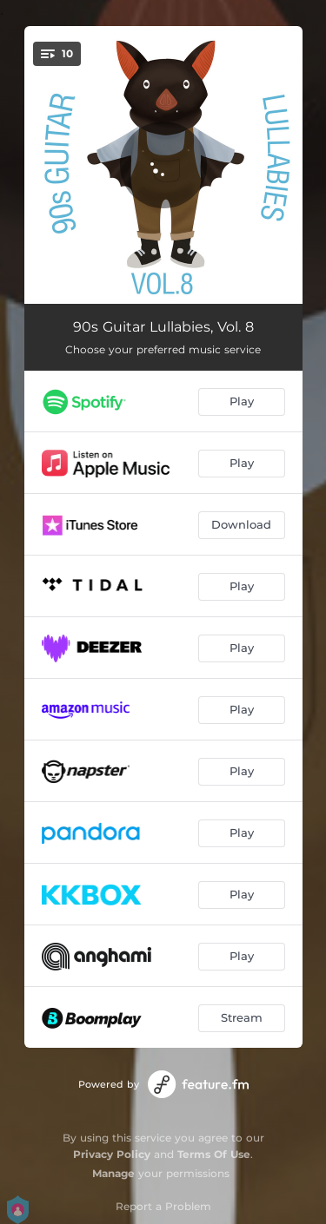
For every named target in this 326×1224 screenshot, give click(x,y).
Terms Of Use (213, 1154)
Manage (113, 1173)
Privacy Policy (111, 1154)
